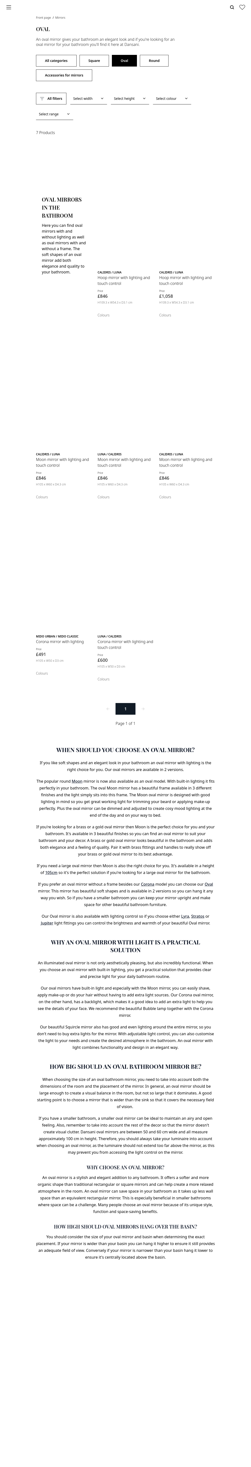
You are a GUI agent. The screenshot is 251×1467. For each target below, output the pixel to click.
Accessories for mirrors (64, 75)
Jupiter (47, 923)
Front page (44, 18)
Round (154, 60)
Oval (124, 60)
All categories (56, 60)
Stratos (197, 916)
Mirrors (60, 18)
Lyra (185, 916)
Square (94, 60)
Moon (77, 781)
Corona (147, 884)
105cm (51, 872)
